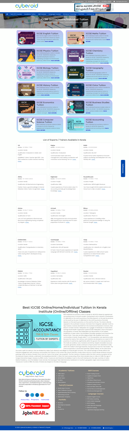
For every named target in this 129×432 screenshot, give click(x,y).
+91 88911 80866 (82, 428)
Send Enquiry (109, 428)
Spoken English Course (93, 397)
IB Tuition (60, 380)
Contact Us (90, 14)
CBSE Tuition (61, 374)
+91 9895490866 (93, 210)
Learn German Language (94, 405)
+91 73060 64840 (27, 179)
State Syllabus (62, 382)
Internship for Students (64, 405)
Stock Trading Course (93, 374)
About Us (60, 403)
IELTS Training (91, 403)
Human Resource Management (96, 389)
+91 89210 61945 (60, 147)
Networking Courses (63, 394)
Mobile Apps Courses (64, 388)
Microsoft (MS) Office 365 (94, 386)
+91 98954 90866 (106, 1)
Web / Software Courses (65, 390)
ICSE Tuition (61, 376)
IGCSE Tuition (61, 378)
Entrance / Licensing (69, 14)
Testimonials (45, 400)
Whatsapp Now (78, 1)
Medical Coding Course (94, 384)
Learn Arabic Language (93, 401)
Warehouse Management (94, 391)
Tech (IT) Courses (16, 14)
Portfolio (81, 14)
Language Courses (55, 14)
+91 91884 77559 (27, 147)
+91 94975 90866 (60, 179)
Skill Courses (42, 14)
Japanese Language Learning (95, 410)
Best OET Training (92, 407)
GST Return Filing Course (94, 380)
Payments (35, 400)
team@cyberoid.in (121, 1)
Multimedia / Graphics (64, 397)
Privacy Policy (25, 400)
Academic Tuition (30, 14)
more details (49, 41)
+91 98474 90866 (60, 273)
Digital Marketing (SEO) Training (66, 392)
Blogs (59, 407)
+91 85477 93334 (27, 210)
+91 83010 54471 (92, 1)
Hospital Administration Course (96, 382)
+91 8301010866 (92, 147)
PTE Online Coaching (93, 399)
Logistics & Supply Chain (94, 376)
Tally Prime (90, 378)
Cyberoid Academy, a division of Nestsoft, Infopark (35, 427)
